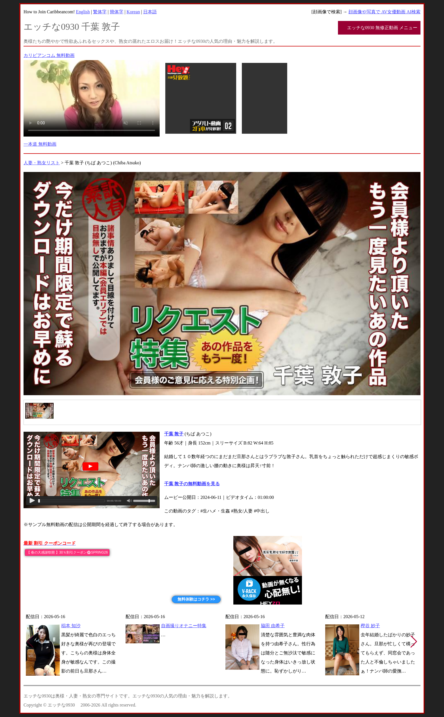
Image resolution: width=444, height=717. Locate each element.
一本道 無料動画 (40, 144)
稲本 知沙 (71, 625)
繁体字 (100, 11)
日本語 (150, 11)
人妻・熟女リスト (42, 162)
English (83, 11)
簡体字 (116, 11)
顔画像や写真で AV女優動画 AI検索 (384, 11)
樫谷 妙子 (370, 625)
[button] (414, 641)
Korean (133, 11)
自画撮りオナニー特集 (183, 625)
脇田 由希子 (273, 625)
